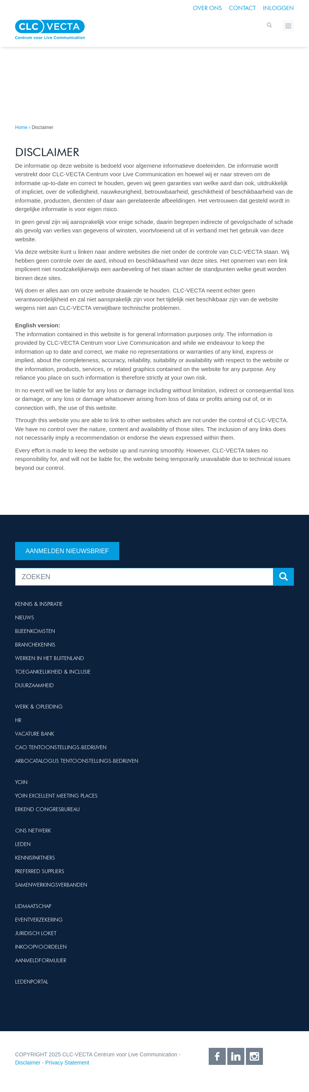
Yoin (21, 782)
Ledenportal (31, 982)
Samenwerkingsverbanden (51, 885)
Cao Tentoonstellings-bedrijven (60, 747)
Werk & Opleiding (39, 706)
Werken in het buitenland (49, 658)
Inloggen (278, 8)
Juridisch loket (36, 933)
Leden (23, 844)
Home (21, 127)
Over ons (207, 8)
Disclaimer (27, 1062)
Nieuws (24, 617)
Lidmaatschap (33, 906)
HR (18, 720)
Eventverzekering (39, 920)
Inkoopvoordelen (41, 947)
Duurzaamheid (34, 685)
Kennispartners (35, 858)
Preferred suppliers (39, 871)
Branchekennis (35, 644)
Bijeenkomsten (35, 631)
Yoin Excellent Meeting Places (56, 796)
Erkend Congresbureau (47, 809)
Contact (242, 8)
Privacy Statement (67, 1062)
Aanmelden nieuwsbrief (67, 551)
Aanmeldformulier (40, 960)
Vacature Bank (34, 734)
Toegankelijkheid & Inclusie (53, 672)
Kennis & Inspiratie (39, 604)
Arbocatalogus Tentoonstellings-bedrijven (76, 761)
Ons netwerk (33, 830)
